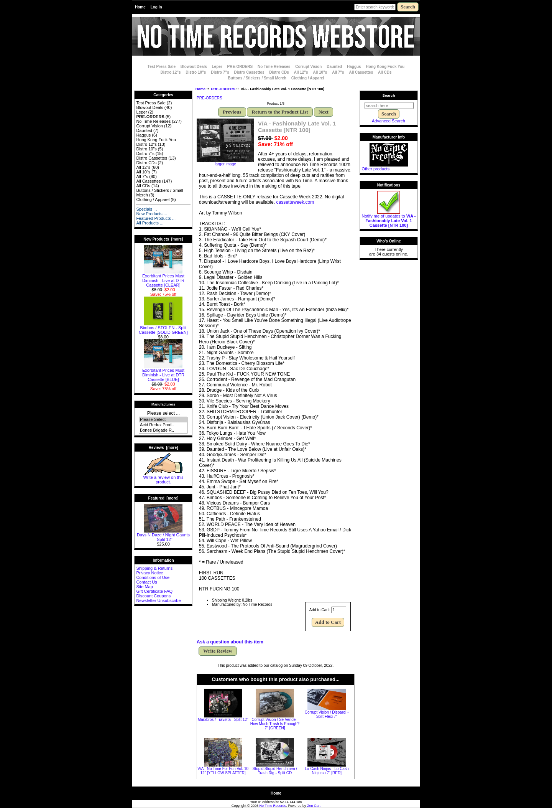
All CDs (385, 72)
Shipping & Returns (154, 568)
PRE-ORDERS (223, 89)
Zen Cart (313, 806)
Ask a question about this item (230, 642)
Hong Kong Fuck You (385, 66)
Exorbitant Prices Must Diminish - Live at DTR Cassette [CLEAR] (163, 278)
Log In (156, 7)
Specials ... (146, 209)
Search (389, 95)
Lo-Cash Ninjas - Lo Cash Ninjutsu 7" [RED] (327, 771)
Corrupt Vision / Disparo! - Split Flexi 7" (327, 714)
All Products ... (149, 223)
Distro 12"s (170, 72)
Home (140, 7)
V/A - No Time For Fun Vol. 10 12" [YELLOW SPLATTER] (222, 771)
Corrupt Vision (308, 66)
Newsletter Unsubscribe (158, 600)
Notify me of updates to (389, 219)
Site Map (144, 586)
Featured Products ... (156, 218)
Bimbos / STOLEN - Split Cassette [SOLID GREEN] (163, 328)
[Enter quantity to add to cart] (338, 610)
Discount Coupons (153, 596)
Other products (375, 169)
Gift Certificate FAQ (154, 591)
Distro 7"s (220, 72)
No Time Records (273, 806)
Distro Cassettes (249, 72)
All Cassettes (361, 72)
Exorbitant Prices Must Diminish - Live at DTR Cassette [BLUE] (163, 373)
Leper (217, 66)
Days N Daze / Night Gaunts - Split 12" (163, 535)
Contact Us (146, 582)
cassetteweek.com (295, 202)
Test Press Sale (162, 66)
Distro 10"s (196, 72)
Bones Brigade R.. (163, 430)
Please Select (163, 419)
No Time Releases (274, 66)
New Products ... (151, 213)
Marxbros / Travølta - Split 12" (223, 719)
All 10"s (320, 72)
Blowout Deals (194, 66)
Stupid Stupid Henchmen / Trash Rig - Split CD (275, 771)
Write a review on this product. (163, 477)
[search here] (389, 105)
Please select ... (163, 413)
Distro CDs (279, 72)
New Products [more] (163, 239)
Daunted (334, 66)
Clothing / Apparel (307, 78)
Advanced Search (388, 121)
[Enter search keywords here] (375, 7)
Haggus (354, 66)
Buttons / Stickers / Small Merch (257, 78)
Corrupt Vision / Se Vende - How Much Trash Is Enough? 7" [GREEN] (274, 723)
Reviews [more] (163, 447)
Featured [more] (163, 498)
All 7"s (338, 72)
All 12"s (301, 72)
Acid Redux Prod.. (163, 425)
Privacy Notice (149, 573)
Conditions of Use (152, 577)
